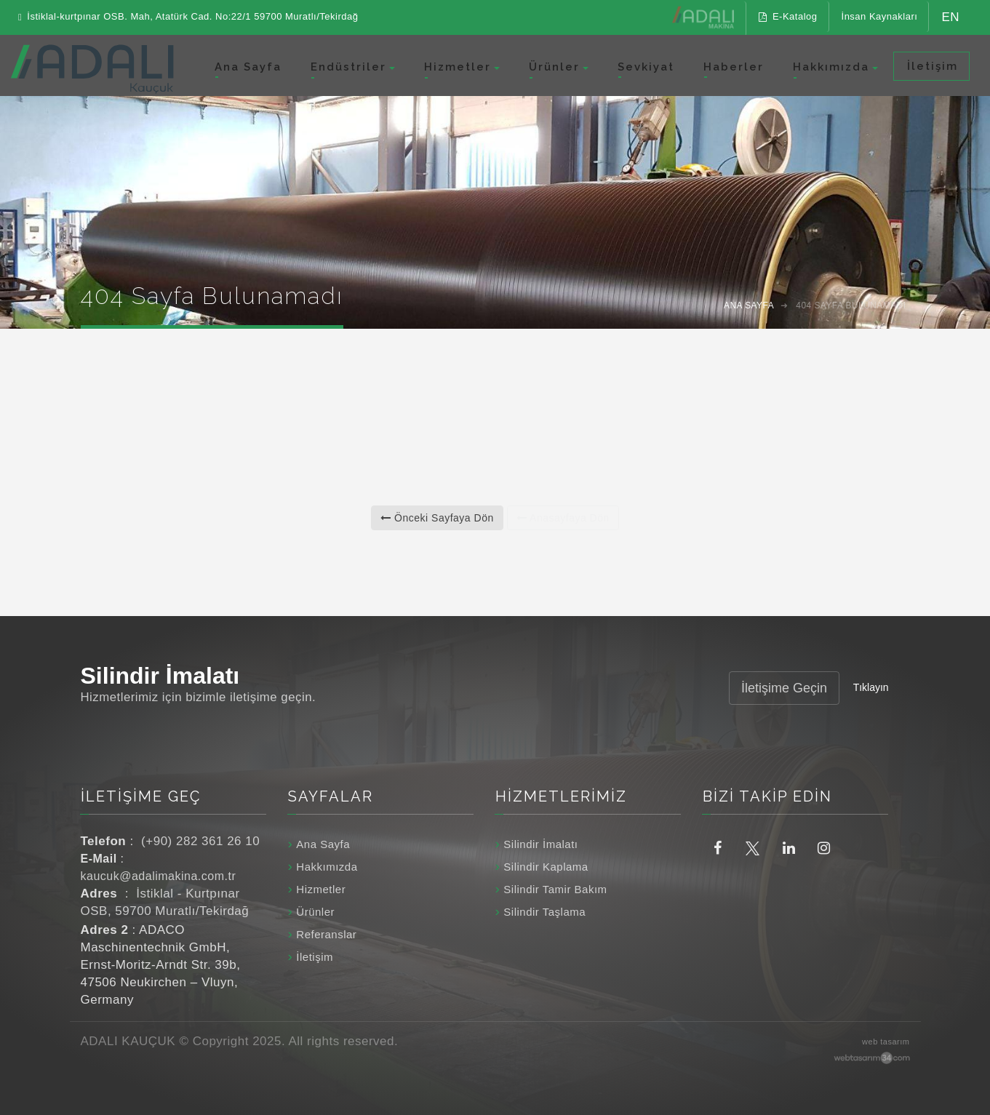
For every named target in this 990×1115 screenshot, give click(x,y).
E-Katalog (788, 16)
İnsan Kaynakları (880, 16)
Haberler (733, 66)
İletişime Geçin (784, 688)
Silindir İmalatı (540, 844)
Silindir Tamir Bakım (555, 889)
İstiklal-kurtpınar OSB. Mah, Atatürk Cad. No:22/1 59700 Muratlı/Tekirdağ (188, 17)
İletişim (931, 66)
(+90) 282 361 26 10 (200, 841)
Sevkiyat (646, 66)
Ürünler (554, 66)
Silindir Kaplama (545, 866)
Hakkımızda (831, 66)
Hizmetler (457, 66)
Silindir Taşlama (544, 912)
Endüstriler (348, 66)
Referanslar (326, 934)
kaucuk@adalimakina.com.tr (158, 876)
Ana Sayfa (248, 66)
